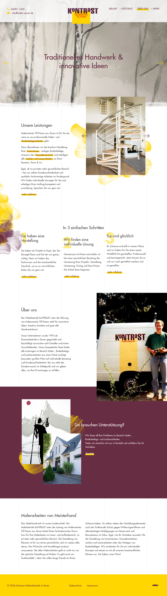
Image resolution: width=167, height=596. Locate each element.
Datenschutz (75, 585)
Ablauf (113, 8)
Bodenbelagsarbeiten (32, 140)
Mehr (156, 8)
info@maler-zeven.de (22, 12)
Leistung (127, 8)
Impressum (92, 585)
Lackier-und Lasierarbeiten (39, 158)
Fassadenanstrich (44, 154)
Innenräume (33, 150)
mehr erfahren (29, 194)
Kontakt (90, 453)
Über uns (142, 8)
